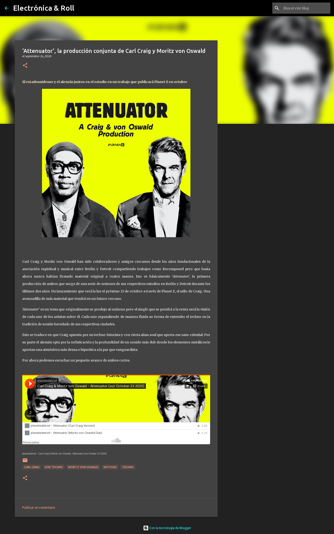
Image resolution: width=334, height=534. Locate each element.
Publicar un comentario (38, 507)
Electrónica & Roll (43, 8)
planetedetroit (29, 453)
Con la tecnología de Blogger (167, 528)
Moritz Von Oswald (83, 467)
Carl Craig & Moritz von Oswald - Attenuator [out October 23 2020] (72, 453)
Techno (128, 467)
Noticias (110, 467)
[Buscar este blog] (306, 8)
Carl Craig (31, 467)
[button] (25, 66)
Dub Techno (54, 467)
